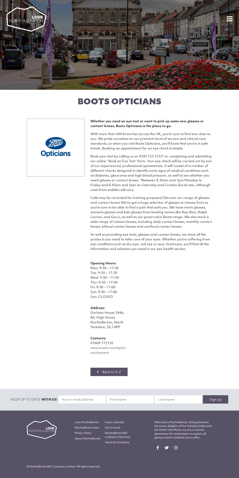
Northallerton (87, 427)
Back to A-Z (109, 372)
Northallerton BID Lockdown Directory (117, 434)
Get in (112, 427)
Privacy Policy (83, 433)
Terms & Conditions (117, 442)
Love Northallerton (87, 422)
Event (114, 422)
